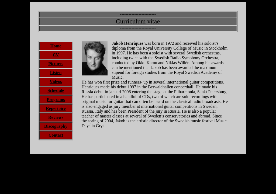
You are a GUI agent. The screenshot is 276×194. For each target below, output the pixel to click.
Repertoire (55, 108)
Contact (56, 135)
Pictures (55, 63)
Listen (56, 72)
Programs (56, 99)
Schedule (55, 90)
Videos (56, 81)
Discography (55, 126)
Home (55, 46)
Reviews (55, 117)
